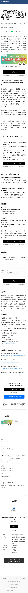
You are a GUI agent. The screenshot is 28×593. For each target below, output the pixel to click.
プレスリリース (10, 496)
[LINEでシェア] (12, 31)
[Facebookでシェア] (9, 31)
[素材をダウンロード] (16, 31)
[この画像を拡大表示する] (6, 422)
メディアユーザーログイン (14, 389)
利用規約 (23, 578)
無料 (12, 458)
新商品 (23, 455)
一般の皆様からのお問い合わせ (14, 587)
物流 (3, 455)
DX (8, 455)
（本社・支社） (11, 468)
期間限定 (18, 458)
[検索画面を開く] (26, 2)
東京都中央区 (4, 468)
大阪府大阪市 (4, 470)
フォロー (14, 526)
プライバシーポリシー (14, 578)
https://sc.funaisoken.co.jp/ (17, 534)
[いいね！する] (2, 31)
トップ (3, 496)
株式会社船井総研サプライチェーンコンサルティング (14, 518)
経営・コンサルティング (19, 449)
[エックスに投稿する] (6, 31)
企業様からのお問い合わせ (14, 584)
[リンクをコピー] (19, 31)
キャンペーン (5, 458)
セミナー (13, 455)
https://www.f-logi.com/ (6, 476)
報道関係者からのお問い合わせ (14, 581)
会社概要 (5, 578)
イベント (4, 442)
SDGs (10, 462)
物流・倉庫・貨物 (6, 449)
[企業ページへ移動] (14, 510)
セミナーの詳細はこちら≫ (14, 72)
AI (18, 455)
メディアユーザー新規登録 (14, 396)
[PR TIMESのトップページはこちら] (6, 1)
